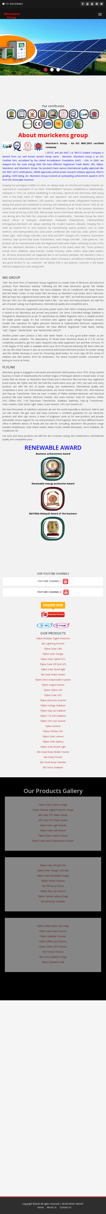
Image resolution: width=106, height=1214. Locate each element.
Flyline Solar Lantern (53, 736)
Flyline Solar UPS (53, 695)
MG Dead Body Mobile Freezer (53, 751)
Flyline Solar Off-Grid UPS (53, 664)
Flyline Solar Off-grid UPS (53, 863)
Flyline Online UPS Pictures (53, 944)
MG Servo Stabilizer (53, 767)
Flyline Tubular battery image (53, 894)
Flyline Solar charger (53, 653)
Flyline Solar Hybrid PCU (53, 659)
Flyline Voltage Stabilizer (53, 705)
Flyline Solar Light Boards (53, 823)
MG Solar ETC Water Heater (53, 818)
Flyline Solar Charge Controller (53, 868)
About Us (52, 1207)
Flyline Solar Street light (53, 669)
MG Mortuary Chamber (53, 899)
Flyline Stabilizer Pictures (53, 934)
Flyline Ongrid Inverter (53, 684)
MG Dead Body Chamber (53, 762)
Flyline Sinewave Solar (53, 960)
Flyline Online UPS (53, 690)
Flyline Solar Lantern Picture (53, 834)
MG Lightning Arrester (53, 643)
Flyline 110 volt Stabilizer (53, 715)
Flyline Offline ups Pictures (53, 939)
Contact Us (65, 1207)
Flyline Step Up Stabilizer (53, 710)
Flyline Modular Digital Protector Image (53, 808)
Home (40, 1207)
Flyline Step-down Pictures (53, 929)
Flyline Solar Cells (53, 648)
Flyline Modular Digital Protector (53, 638)
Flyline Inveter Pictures (53, 879)
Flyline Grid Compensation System (53, 679)
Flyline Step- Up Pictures (53, 889)
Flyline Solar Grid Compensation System (53, 839)
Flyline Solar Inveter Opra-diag (53, 924)
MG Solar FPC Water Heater (53, 813)
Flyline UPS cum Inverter (53, 720)
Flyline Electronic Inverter (53, 700)
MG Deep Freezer (53, 757)
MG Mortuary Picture (53, 884)
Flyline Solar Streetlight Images (53, 874)
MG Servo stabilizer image (53, 955)
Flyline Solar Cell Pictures (53, 828)
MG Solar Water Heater (53, 674)
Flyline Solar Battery (53, 741)
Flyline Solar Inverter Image (53, 803)
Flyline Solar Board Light (53, 746)
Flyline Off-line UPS (53, 731)
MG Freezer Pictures (53, 950)
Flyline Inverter (53, 726)
